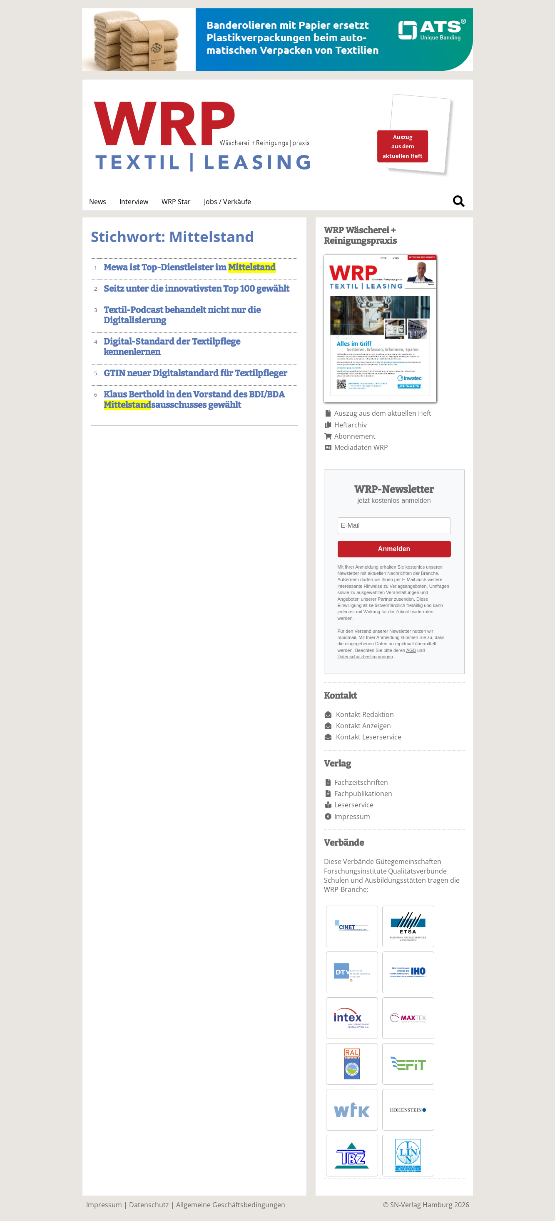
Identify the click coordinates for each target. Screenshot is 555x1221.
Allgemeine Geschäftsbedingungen (230, 1204)
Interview (133, 201)
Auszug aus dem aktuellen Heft (382, 413)
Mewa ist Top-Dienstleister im (190, 267)
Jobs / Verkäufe (227, 201)
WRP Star (176, 201)
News (97, 201)
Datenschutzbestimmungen (365, 656)
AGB (411, 650)
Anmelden (394, 548)
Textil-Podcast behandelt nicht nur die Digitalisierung (182, 315)
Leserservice (353, 804)
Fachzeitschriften (361, 782)
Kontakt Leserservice (368, 737)
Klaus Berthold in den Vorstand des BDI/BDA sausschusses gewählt (194, 400)
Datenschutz (149, 1204)
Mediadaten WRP (361, 447)
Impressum (352, 816)
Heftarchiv (350, 424)
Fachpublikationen (363, 793)
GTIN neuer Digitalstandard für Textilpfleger (195, 373)
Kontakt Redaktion (365, 714)
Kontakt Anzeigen (363, 725)
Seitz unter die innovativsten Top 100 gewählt (196, 289)
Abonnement (355, 436)
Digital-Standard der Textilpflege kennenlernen (172, 347)
